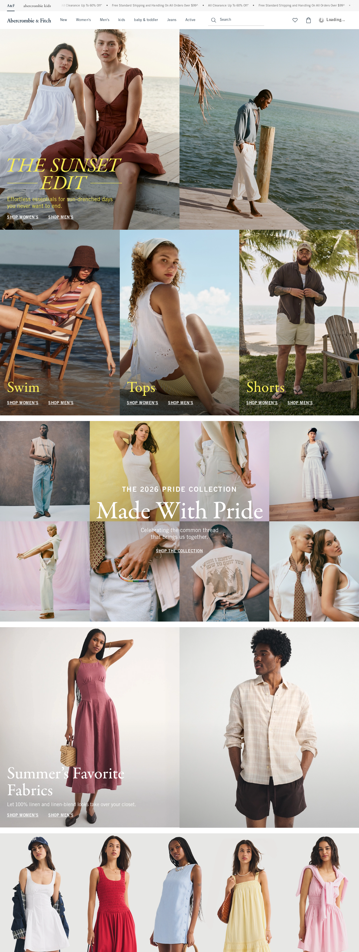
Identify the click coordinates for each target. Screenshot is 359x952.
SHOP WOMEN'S (22, 217)
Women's (83, 20)
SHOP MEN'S (60, 217)
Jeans (171, 20)
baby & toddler (146, 20)
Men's (104, 20)
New (63, 20)
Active (190, 20)
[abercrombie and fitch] (28, 20)
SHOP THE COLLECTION (179, 551)
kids (121, 20)
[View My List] (295, 20)
